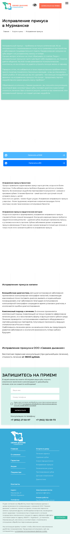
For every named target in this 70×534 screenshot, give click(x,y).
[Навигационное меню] (66, 3)
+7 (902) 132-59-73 (46, 420)
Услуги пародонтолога (44, 461)
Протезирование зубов (45, 472)
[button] (50, 5)
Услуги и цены (17, 31)
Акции (13, 466)
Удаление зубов (42, 457)
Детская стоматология (44, 476)
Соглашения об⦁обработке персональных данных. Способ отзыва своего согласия (35, 404)
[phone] (35, 397)
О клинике (15, 455)
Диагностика (41, 479)
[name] (35, 390)
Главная (6, 31)
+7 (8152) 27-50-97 (20, 420)
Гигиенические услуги (44, 468)
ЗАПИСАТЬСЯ (20, 410)
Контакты (15, 484)
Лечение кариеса (43, 454)
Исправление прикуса (44, 465)
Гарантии (15, 461)
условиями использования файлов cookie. (31, 531)
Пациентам (16, 472)
